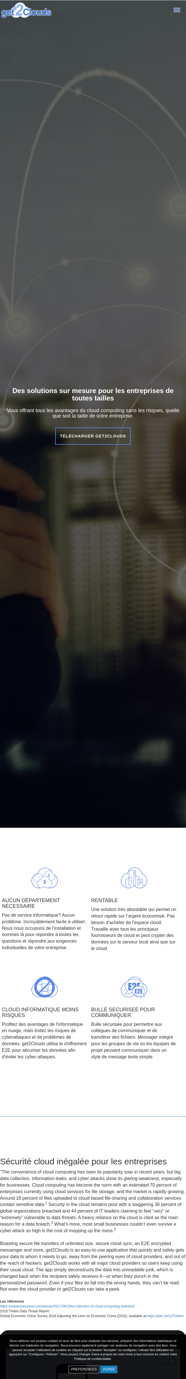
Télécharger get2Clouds (93, 436)
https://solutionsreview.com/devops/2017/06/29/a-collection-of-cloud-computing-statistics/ (67, 1306)
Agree (109, 1369)
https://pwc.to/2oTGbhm (165, 1316)
